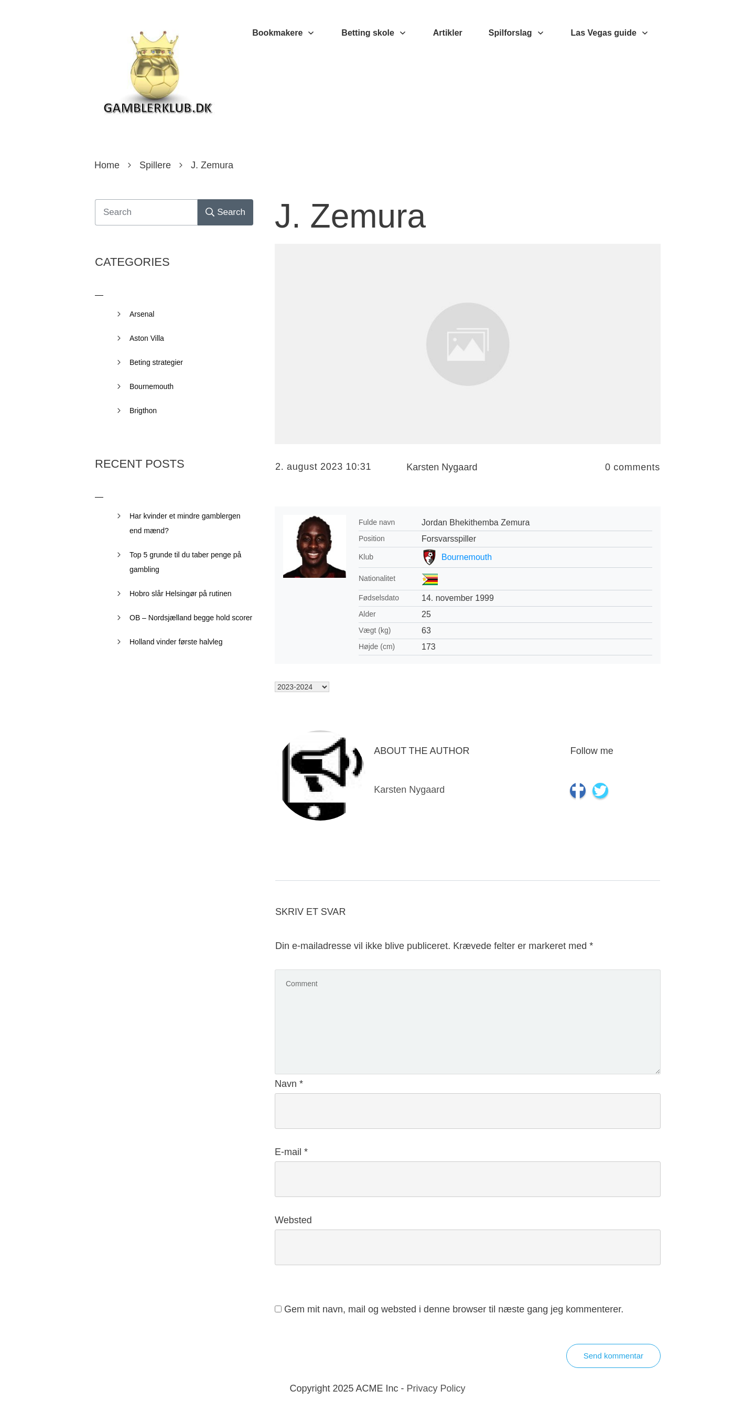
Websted (293, 1220)
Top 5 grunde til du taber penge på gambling (185, 562)
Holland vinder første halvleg (176, 642)
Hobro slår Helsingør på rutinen (181, 593)
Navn (289, 1084)
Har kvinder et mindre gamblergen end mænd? (185, 523)
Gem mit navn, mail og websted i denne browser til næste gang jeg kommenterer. (453, 1309)
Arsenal (142, 314)
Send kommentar (613, 1355)
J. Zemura (350, 216)
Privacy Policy (436, 1388)
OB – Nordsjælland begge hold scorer (191, 617)
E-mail (291, 1152)
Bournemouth (466, 557)
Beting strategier (156, 362)
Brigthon (143, 410)
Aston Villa (147, 338)
